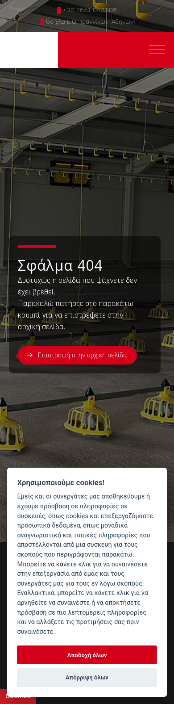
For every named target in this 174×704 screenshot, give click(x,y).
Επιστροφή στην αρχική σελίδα (82, 355)
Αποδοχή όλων (87, 655)
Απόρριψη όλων (87, 677)
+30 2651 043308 (89, 10)
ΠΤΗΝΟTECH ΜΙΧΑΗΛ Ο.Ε (29, 50)
